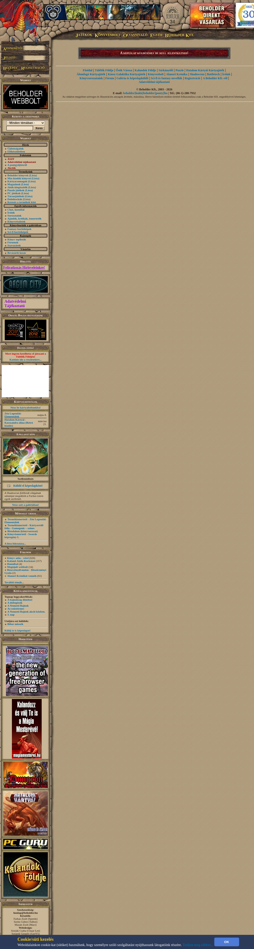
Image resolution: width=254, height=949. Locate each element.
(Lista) (33, 175)
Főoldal (88, 70)
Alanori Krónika (176, 74)
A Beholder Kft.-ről (215, 78)
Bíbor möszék (15, 623)
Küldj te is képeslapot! (17, 630)
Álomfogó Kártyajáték (91, 74)
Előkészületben (16, 151)
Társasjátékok (15, 196)
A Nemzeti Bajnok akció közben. (26, 611)
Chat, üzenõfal (15, 209)
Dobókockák (14, 199)
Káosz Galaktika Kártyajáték (126, 74)
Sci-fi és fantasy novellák (166, 78)
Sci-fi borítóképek (17, 231)
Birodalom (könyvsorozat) (22, 531)
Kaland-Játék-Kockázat (21, 560)
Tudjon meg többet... (198, 945)
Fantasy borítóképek (19, 228)
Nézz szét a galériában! (25, 504)
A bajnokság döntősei (19, 599)
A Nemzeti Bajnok (18, 605)
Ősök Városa (124, 70)
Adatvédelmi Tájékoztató (15, 303)
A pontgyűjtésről (17, 164)
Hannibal (12, 563)
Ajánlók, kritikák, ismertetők (24, 218)
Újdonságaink (15, 148)
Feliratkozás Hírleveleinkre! (24, 267)
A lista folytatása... (15, 543)
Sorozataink (14, 215)
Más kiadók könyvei (19, 178)
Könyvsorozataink (91, 78)
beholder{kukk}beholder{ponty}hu (145, 93)
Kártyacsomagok (17, 181)
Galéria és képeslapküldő (133, 78)
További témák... (14, 582)
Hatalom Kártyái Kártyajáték (205, 70)
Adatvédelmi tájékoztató (154, 82)
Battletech (213, 74)
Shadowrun (197, 74)
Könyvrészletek (16, 221)
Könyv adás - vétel (18, 557)
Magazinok (14, 184)
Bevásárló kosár (16, 252)
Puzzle (179, 70)
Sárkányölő (166, 70)
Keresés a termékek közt (21, 202)
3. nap (11, 614)
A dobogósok (14, 602)
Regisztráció (192, 78)
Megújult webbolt (17, 566)
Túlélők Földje (104, 70)
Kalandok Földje (145, 70)
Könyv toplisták (16, 239)
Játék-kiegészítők (17, 187)
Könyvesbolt (156, 74)
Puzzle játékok (16, 190)
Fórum (109, 78)
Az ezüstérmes (15, 608)
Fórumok (12, 242)
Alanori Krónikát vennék (22, 575)
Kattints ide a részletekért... (25, 359)
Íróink (11, 212)
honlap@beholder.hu (25, 912)
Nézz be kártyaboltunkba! (25, 407)
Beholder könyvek (18, 175)
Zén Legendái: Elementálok (12, 415)
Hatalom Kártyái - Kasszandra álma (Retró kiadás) (18, 422)
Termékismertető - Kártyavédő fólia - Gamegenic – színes (23, 527)
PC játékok (14, 193)
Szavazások (14, 245)
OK (226, 942)
